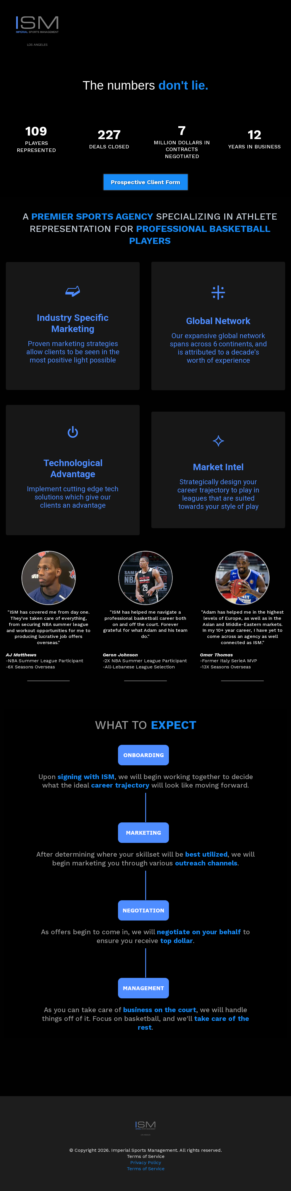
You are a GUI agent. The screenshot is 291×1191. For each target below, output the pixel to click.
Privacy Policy (145, 1162)
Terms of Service (146, 1168)
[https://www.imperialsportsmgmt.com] (145, 31)
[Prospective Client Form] (146, 182)
